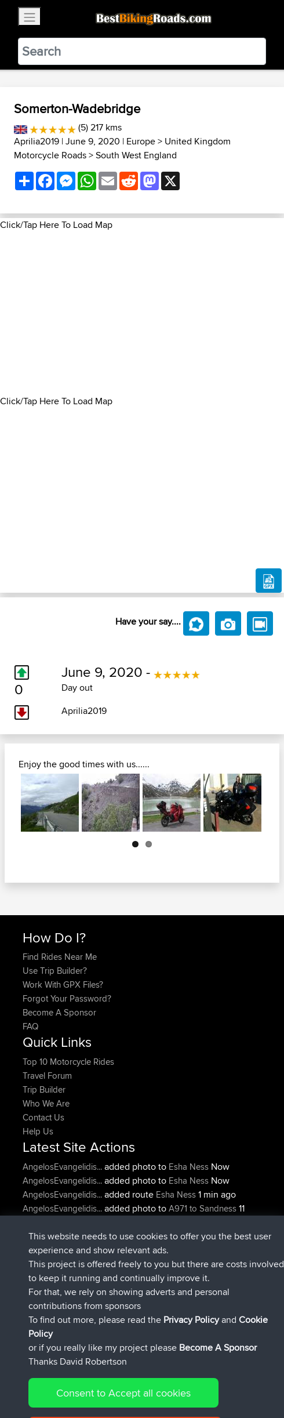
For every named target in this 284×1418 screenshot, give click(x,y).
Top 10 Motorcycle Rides (68, 1062)
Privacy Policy (177, 1373)
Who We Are (46, 1103)
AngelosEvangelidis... (62, 1166)
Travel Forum (47, 1075)
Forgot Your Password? (67, 998)
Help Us (38, 1131)
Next (245, 802)
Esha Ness (189, 1166)
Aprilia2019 (36, 141)
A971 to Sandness (202, 1208)
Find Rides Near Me (60, 957)
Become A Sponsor (59, 1012)
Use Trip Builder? (55, 970)
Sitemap (130, 1373)
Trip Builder (44, 1089)
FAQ (30, 1026)
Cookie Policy (235, 1373)
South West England (136, 155)
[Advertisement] (142, 313)
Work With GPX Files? (63, 984)
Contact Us (43, 1117)
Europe (140, 141)
